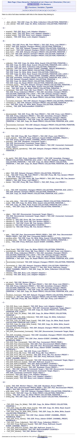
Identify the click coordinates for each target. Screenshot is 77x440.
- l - (3, 186)
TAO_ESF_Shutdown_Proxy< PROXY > (43, 367)
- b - (3, 41)
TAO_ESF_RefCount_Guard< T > (26, 267)
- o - (3, 210)
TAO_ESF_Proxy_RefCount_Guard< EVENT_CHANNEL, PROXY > (43, 138)
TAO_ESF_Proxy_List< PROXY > (54, 45)
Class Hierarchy (23, 2)
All (26, 7)
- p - (3, 231)
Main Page (12, 2)
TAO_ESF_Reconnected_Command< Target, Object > (26, 145)
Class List (48, 2)
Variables (41, 7)
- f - (3, 154)
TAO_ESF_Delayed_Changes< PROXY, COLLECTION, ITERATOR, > (37, 46)
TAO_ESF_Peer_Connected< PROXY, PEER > (36, 236)
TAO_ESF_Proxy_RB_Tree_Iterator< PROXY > (32, 219)
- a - (3, 28)
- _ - (3, 18)
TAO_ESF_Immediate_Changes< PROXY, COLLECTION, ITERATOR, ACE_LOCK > (37, 77)
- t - (3, 302)
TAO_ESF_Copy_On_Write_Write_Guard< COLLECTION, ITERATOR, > (40, 63)
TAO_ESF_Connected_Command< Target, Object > (52, 308)
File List (66, 2)
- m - (4, 197)
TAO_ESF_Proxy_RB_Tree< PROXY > (26, 45)
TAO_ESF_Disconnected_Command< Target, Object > (26, 143)
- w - (4, 382)
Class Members (33, 4)
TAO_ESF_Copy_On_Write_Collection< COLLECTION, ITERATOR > (42, 22)
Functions (32, 7)
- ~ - (3, 400)
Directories (58, 2)
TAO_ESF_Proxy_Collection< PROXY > (21, 92)
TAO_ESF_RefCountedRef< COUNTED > (29, 106)
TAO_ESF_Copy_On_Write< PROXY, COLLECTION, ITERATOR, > (30, 70)
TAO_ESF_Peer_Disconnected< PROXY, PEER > (29, 234)
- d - (3, 110)
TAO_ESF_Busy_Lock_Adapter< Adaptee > (30, 31)
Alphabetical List (36, 2)
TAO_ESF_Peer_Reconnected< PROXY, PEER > (48, 346)
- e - (3, 132)
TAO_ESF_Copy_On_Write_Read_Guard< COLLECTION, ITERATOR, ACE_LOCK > (37, 65)
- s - (3, 278)
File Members (46, 4)
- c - (3, 59)
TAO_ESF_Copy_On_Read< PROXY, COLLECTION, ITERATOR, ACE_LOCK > (35, 83)
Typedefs (49, 7)
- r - (3, 246)
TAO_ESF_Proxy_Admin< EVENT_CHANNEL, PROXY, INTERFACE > (40, 68)
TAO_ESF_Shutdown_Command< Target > (30, 141)
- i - (3, 169)
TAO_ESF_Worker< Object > (25, 282)
